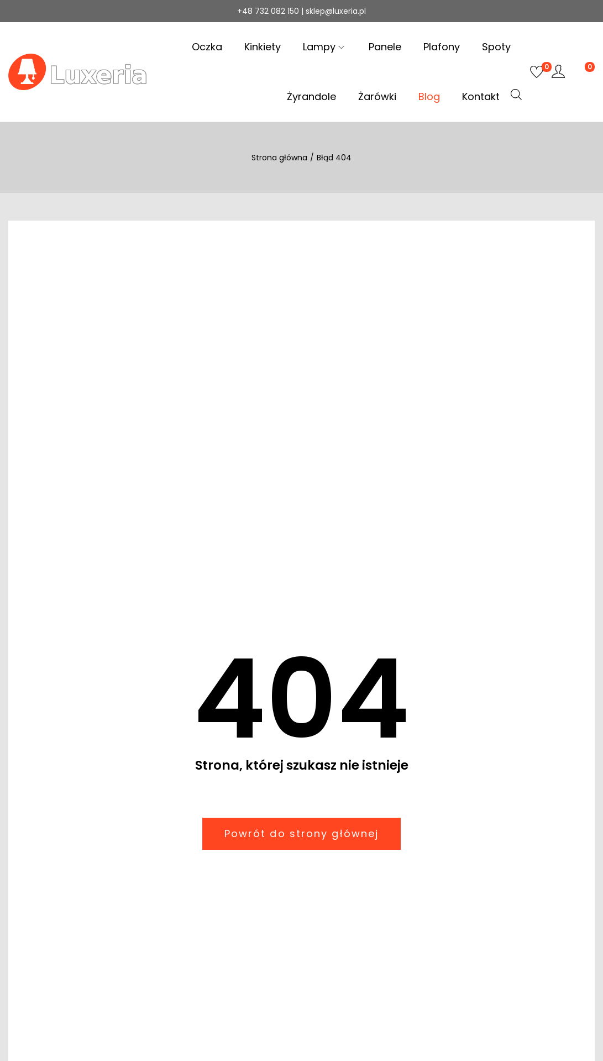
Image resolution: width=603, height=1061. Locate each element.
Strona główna (279, 157)
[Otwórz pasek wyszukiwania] (516, 94)
